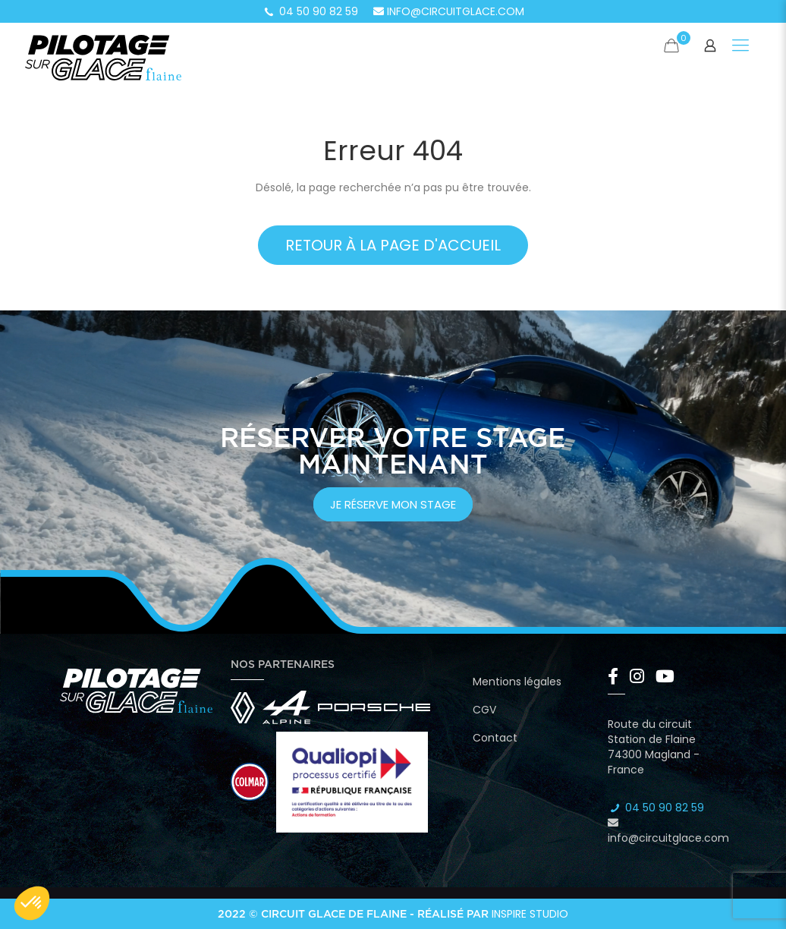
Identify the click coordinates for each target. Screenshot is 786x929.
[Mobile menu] (740, 45)
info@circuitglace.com (448, 11)
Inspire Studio (530, 913)
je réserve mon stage (393, 504)
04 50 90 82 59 (310, 11)
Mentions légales (517, 681)
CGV (484, 709)
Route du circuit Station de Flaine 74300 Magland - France (654, 746)
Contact (495, 737)
